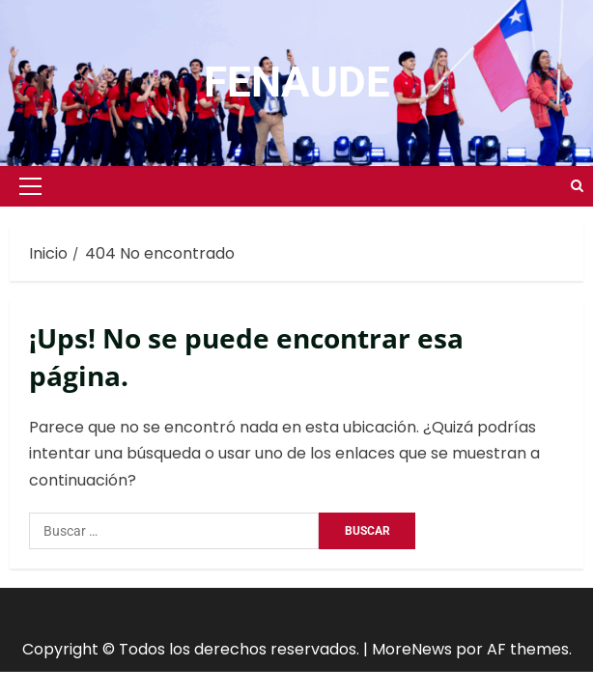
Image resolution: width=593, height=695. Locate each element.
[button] (30, 186)
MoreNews (412, 649)
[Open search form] (577, 186)
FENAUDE (297, 82)
